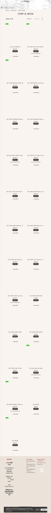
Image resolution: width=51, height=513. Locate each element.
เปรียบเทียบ (15, 56)
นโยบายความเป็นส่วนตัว (29, 509)
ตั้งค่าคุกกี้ (37, 509)
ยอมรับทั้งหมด (43, 509)
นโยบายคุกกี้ (10, 510)
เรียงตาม (29, 19)
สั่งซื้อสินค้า (15, 51)
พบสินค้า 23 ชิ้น (9, 19)
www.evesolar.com (30, 464)
